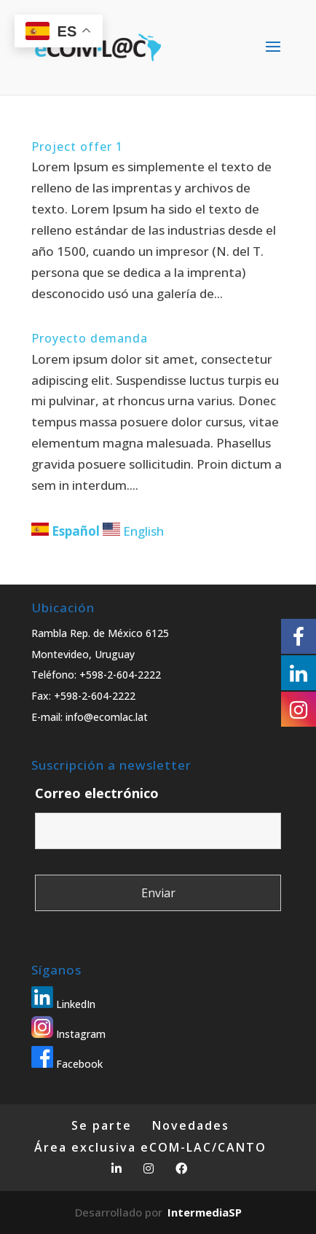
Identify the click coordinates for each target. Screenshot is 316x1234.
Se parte (101, 1125)
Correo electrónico (97, 793)
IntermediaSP (204, 1212)
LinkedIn (63, 1004)
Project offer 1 (77, 146)
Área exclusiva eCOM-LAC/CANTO (150, 1147)
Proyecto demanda (89, 338)
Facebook (67, 1064)
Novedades (190, 1125)
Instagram (68, 1034)
